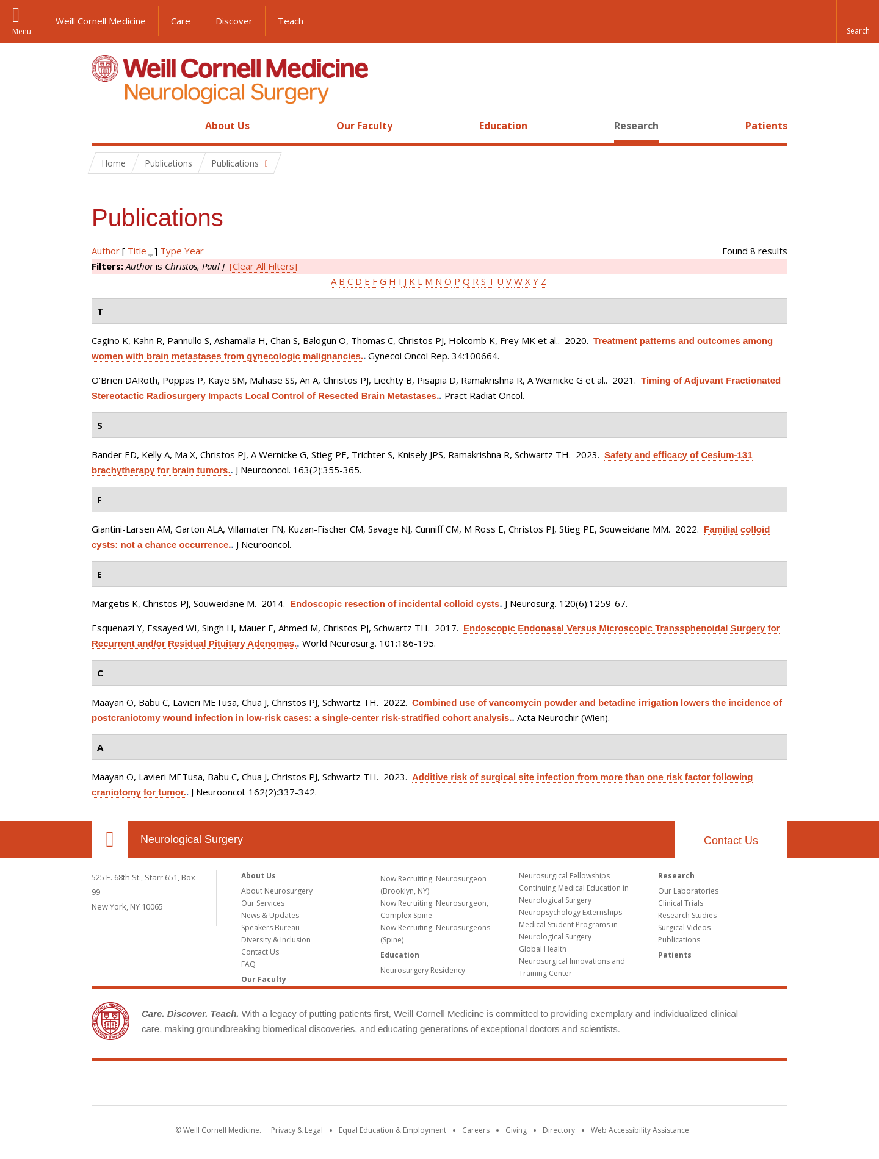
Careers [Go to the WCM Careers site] (476, 1130)
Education (503, 125)
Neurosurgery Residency (422, 970)
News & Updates (270, 915)
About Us (227, 125)
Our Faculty (364, 125)
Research (636, 125)
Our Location (110, 839)
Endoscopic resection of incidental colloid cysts (394, 603)
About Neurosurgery (277, 891)
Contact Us (731, 840)
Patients (766, 125)
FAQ (248, 964)
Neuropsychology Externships (570, 912)
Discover (234, 21)
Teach (290, 21)
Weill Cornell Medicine (101, 21)
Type (171, 251)
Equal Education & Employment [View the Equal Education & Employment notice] (392, 1130)
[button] (857, 21)
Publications (679, 940)
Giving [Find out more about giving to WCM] (516, 1130)
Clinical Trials (680, 903)
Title (137, 251)
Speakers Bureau (270, 927)
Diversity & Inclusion (276, 940)
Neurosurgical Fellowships (564, 875)
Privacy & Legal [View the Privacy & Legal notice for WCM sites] (297, 1130)
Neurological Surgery (191, 839)
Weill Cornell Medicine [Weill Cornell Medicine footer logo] (439, 1085)
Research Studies (687, 915)
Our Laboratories (688, 891)
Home (105, 125)
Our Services (262, 903)
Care (180, 21)
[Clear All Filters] (263, 266)
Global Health (542, 949)
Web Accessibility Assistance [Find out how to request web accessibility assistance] (640, 1130)
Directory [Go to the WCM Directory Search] (559, 1130)
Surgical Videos (684, 927)
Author (106, 251)
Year (194, 251)
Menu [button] (21, 31)
